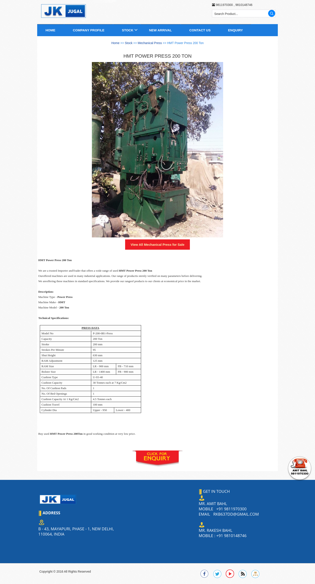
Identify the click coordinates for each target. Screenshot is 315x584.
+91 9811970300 (231, 508)
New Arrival (160, 30)
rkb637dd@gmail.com (236, 514)
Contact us (199, 30)
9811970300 (224, 5)
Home (50, 30)
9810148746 (243, 5)
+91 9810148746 (231, 535)
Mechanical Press (150, 43)
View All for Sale (157, 244)
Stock (127, 30)
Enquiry (235, 30)
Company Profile (88, 30)
